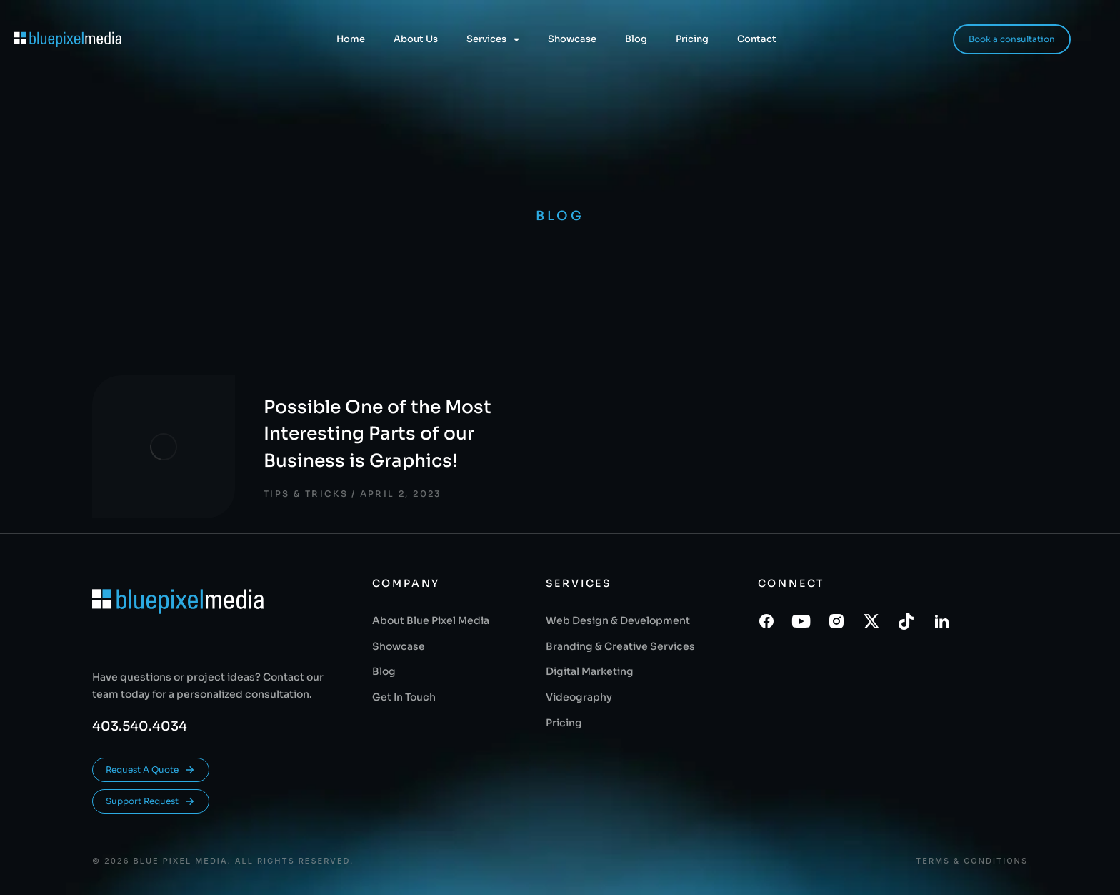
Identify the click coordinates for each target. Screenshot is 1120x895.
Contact (756, 39)
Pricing (692, 39)
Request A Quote (151, 770)
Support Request (151, 801)
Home (350, 39)
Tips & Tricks (306, 493)
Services (492, 39)
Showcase (572, 39)
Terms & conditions (972, 861)
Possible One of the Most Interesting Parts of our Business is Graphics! (377, 434)
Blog (636, 39)
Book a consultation (1012, 39)
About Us (416, 39)
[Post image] (163, 446)
